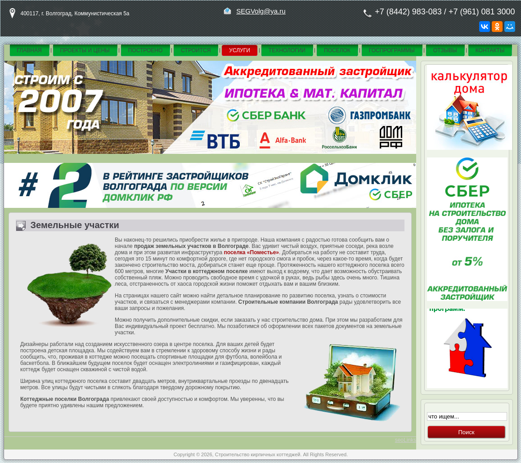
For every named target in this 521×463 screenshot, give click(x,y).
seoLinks (405, 440)
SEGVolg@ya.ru (260, 11)
